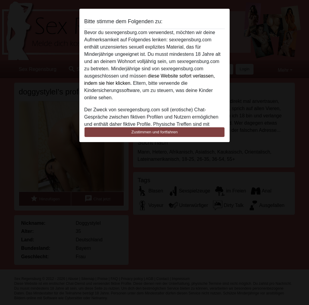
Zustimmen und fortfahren (154, 132)
